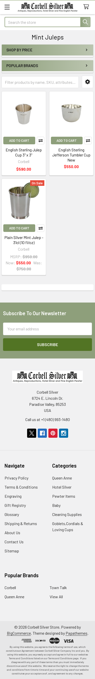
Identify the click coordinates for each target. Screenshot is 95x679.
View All (56, 596)
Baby (56, 505)
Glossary (12, 514)
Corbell (10, 587)
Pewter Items (63, 496)
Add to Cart (19, 140)
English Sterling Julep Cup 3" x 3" (24, 152)
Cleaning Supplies (67, 514)
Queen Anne (62, 477)
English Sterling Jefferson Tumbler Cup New (71, 154)
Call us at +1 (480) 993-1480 (47, 419)
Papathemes (76, 633)
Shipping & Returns (21, 523)
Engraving (13, 496)
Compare (40, 140)
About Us (12, 532)
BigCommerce (19, 633)
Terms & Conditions (21, 487)
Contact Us (14, 541)
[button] (87, 82)
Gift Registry (15, 505)
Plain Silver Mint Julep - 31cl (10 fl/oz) (23, 240)
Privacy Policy (16, 477)
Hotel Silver (61, 487)
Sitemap (12, 550)
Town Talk (58, 587)
